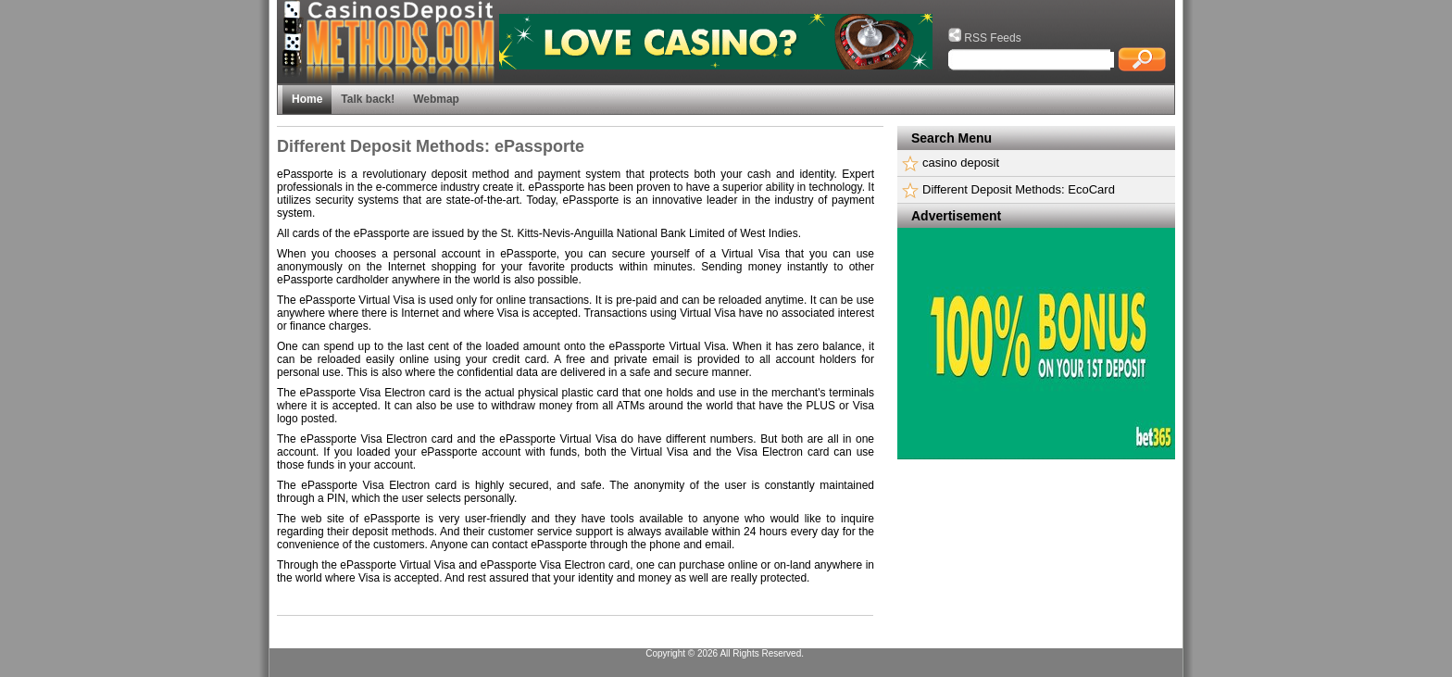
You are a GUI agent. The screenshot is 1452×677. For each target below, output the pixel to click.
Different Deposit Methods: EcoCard (1018, 189)
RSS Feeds (984, 37)
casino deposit (960, 162)
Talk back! (367, 99)
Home (307, 99)
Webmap (436, 99)
